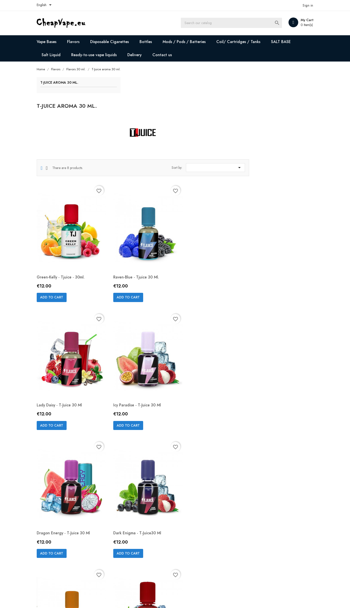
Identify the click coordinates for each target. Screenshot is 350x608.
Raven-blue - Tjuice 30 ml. (202, 245)
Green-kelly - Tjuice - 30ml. (133, 245)
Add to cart (124, 265)
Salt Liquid (54, 55)
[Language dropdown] (48, 5)
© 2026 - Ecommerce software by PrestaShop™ (77, 598)
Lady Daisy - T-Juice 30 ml (271, 245)
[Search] (233, 23)
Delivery (138, 55)
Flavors (76, 42)
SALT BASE (284, 42)
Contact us (165, 55)
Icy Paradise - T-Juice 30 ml (133, 364)
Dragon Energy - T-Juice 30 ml (205, 364)
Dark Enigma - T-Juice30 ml (272, 364)
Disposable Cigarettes (113, 42)
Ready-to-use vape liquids (97, 55)
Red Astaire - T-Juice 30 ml (202, 483)
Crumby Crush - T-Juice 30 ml (135, 483)
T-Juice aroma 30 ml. (63, 83)
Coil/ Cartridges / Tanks (242, 42)
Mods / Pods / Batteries (187, 42)
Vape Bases (50, 42)
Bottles (149, 42)
